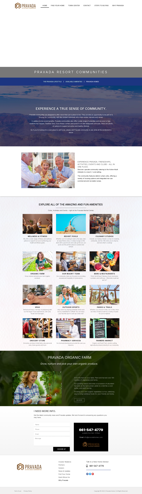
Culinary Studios (105, 236)
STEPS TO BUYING (101, 5)
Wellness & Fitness (37, 236)
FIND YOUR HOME (57, 5)
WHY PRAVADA (118, 5)
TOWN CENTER (74, 5)
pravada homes (92, 82)
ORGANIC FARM (37, 274)
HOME (44, 5)
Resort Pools (71, 236)
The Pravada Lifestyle (52, 82)
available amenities (74, 82)
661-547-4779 (91, 430)
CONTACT (87, 5)
